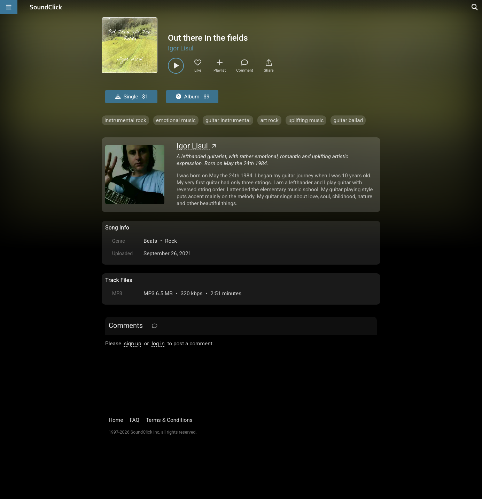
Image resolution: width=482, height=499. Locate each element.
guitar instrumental (228, 120)
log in (157, 343)
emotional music (176, 120)
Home (116, 420)
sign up (132, 343)
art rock (269, 120)
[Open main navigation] (8, 7)
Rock (171, 241)
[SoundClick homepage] (46, 7)
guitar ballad (348, 120)
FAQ (134, 420)
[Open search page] (475, 7)
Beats (150, 241)
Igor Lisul (181, 48)
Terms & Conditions (169, 420)
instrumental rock (125, 120)
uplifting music (306, 120)
